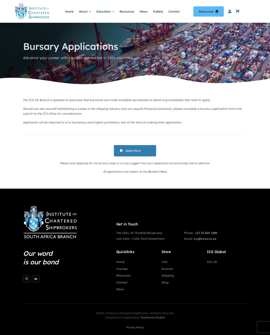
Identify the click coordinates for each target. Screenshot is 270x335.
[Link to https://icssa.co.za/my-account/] (229, 11)
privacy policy (135, 327)
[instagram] (26, 278)
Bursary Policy (157, 171)
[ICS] (50, 207)
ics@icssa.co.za (205, 239)
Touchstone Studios (153, 317)
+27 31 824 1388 (206, 233)
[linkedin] (35, 278)
